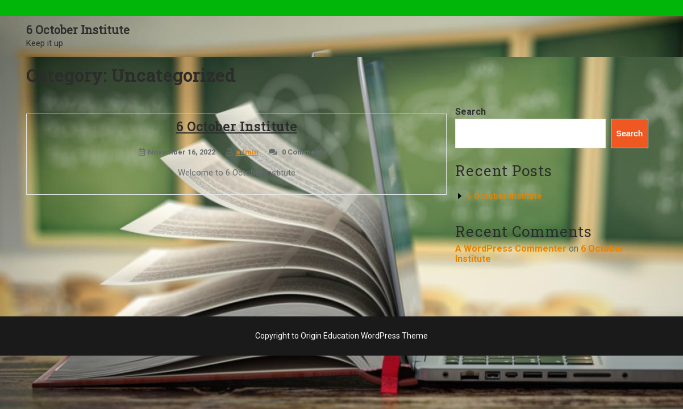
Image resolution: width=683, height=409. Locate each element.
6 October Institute (78, 29)
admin (247, 152)
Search (470, 111)
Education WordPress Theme (375, 335)
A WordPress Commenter (511, 248)
